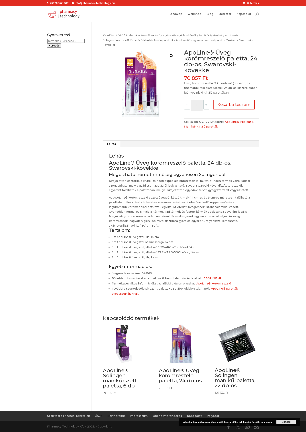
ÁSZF (98, 416)
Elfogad (286, 422)
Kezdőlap (175, 14)
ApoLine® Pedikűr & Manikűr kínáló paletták (145, 40)
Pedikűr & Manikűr (211, 35)
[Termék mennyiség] (197, 105)
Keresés (54, 45)
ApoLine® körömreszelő (213, 283)
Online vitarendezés (167, 416)
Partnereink (116, 416)
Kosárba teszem (233, 104)
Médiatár (224, 14)
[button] (171, 55)
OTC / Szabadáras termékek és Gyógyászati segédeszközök (157, 35)
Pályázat (213, 416)
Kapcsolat (244, 14)
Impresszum (139, 416)
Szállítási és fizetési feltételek (68, 416)
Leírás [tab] (111, 144)
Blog (210, 14)
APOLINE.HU (213, 278)
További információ (262, 422)
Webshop (194, 14)
